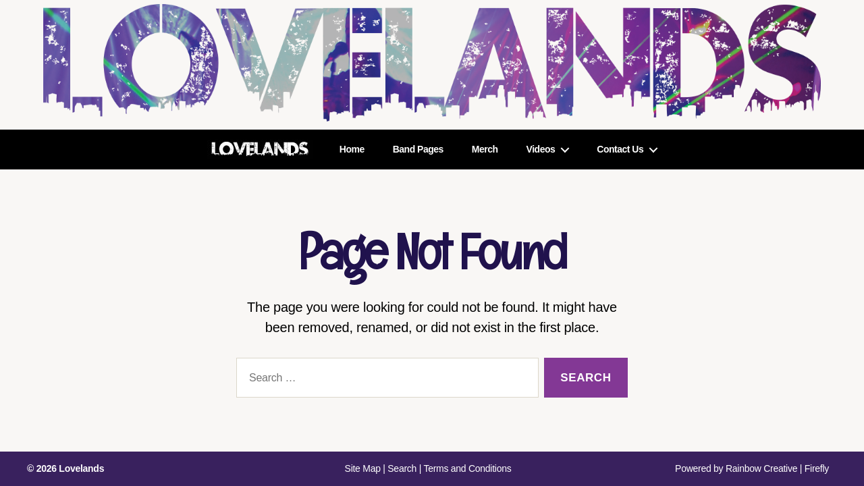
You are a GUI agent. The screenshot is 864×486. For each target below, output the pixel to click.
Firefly (817, 468)
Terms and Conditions (467, 468)
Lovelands (81, 468)
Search (401, 468)
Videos (541, 149)
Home (352, 149)
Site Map (363, 468)
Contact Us (620, 149)
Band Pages (418, 149)
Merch (485, 149)
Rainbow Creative (763, 468)
